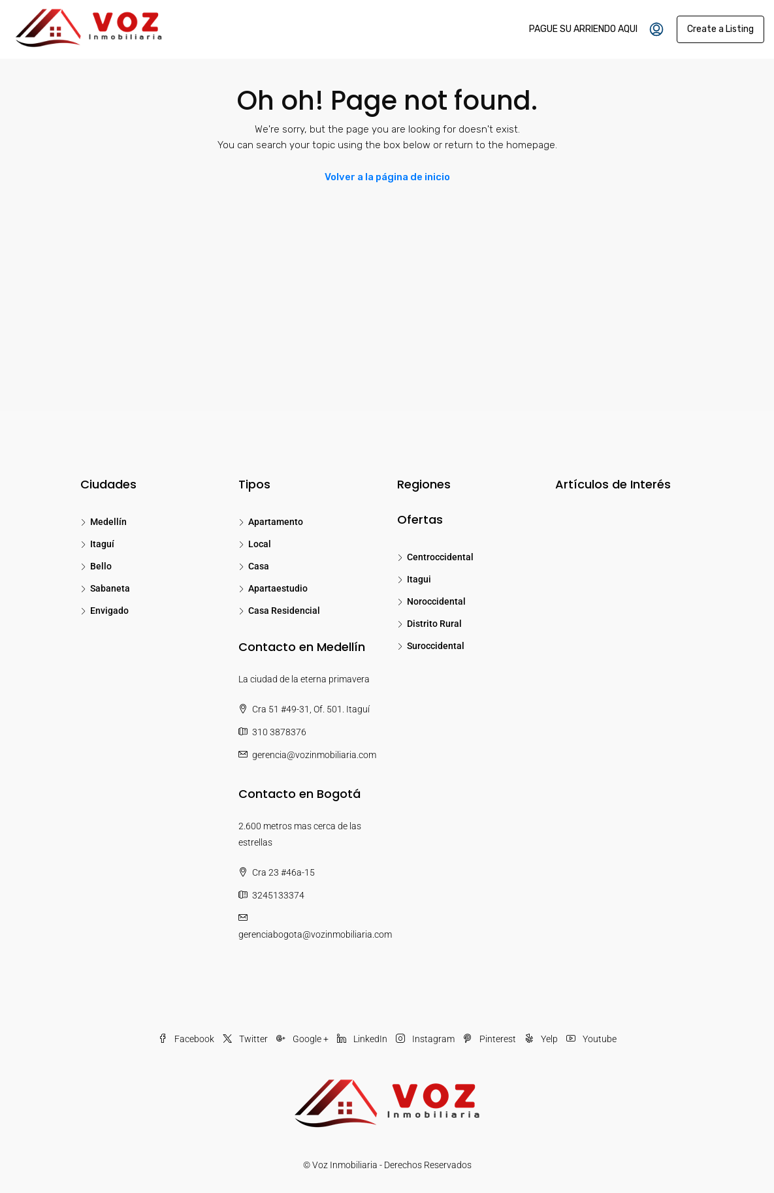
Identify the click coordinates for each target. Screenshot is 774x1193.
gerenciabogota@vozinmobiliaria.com (315, 934)
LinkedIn (363, 1039)
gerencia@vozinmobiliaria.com (314, 755)
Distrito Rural (434, 623)
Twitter (246, 1039)
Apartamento (275, 522)
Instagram (426, 1039)
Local (259, 544)
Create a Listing (720, 29)
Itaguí (102, 544)
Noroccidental (436, 601)
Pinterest (490, 1039)
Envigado (109, 610)
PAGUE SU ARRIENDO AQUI (583, 29)
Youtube (591, 1039)
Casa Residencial (284, 610)
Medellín (108, 522)
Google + (303, 1039)
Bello (101, 566)
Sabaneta (110, 588)
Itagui (419, 579)
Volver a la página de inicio (387, 177)
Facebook (187, 1039)
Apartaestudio (278, 588)
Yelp (542, 1039)
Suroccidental (435, 646)
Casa (258, 566)
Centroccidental (440, 557)
